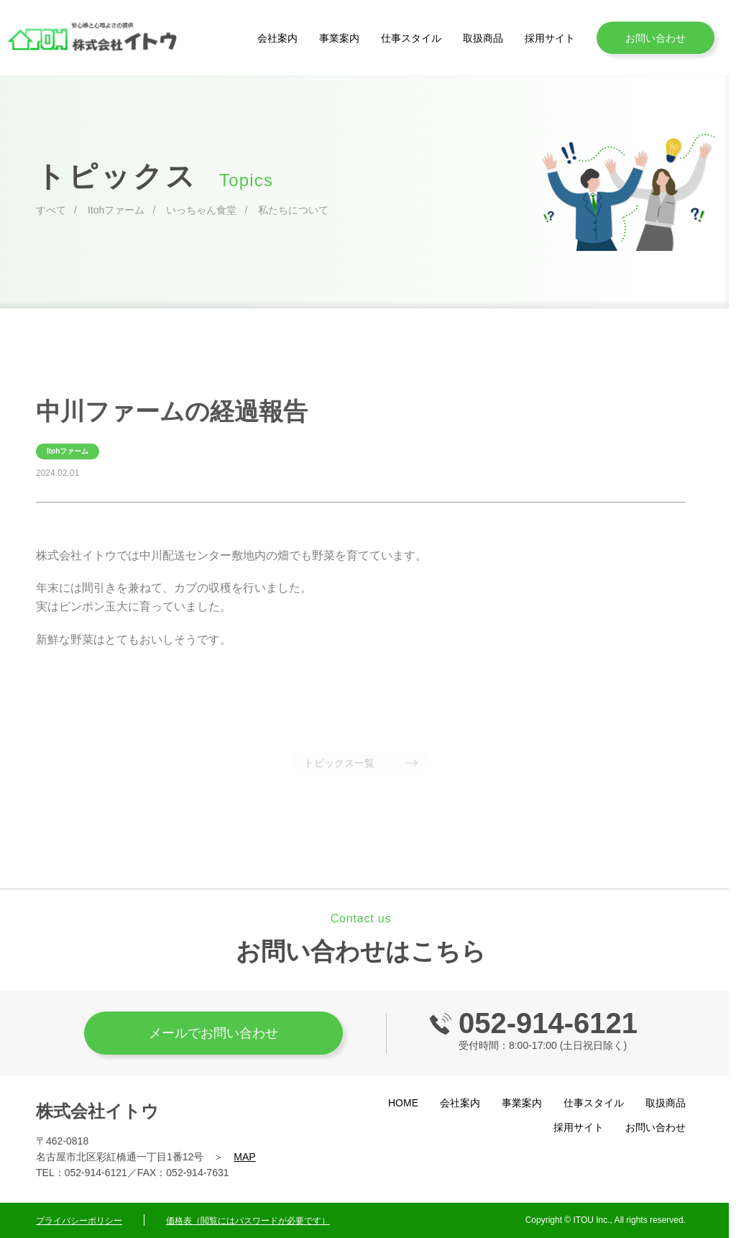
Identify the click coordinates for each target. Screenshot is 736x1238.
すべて (51, 210)
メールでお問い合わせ (213, 1033)
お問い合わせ (655, 38)
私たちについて (293, 210)
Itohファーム (116, 210)
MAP (244, 1157)
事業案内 (339, 38)
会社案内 (277, 38)
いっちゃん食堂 (201, 210)
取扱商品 (483, 38)
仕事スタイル (411, 38)
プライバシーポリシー (79, 1221)
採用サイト (550, 38)
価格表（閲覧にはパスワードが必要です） (248, 1221)
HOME (403, 1103)
